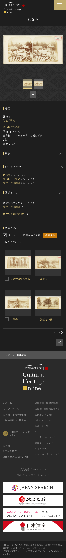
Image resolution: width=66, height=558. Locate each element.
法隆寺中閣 (46, 319)
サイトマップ (42, 448)
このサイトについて (45, 437)
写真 (5, 120)
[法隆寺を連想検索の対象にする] (36, 279)
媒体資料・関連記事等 (46, 403)
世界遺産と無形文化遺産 (15, 414)
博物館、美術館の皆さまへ (48, 409)
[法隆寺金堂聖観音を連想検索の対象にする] (7, 279)
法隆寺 (6, 174)
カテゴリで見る (11, 409)
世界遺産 (7, 445)
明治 (12, 120)
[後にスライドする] (58, 332)
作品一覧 (7, 403)
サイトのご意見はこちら (47, 454)
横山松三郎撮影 (11, 127)
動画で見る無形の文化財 (15, 457)
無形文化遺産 (10, 451)
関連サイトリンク (44, 443)
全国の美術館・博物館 (14, 420)
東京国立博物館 (11, 183)
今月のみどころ (43, 420)
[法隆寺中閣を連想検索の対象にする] (36, 319)
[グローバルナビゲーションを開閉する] (60, 5)
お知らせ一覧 (42, 426)
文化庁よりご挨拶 (44, 414)
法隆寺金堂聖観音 (20, 279)
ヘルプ (38, 431)
